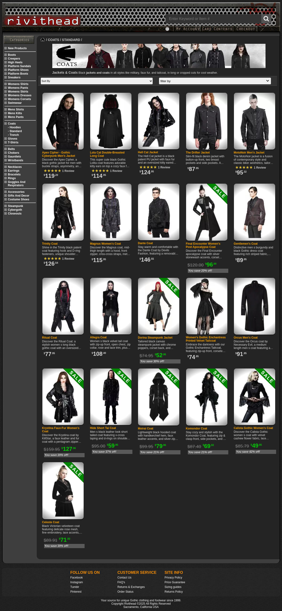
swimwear (15, 103)
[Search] (218, 19)
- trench (13, 135)
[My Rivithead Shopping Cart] (217, 31)
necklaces (15, 167)
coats (12, 123)
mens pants (16, 117)
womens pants (18, 87)
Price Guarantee (175, 582)
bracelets (14, 174)
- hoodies (14, 127)
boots (12, 55)
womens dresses (20, 95)
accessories (16, 192)
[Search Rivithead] (266, 19)
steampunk (15, 206)
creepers (14, 58)
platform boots (18, 73)
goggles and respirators (16, 183)
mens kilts (15, 113)
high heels (15, 62)
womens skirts (18, 91)
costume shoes (18, 199)
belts (11, 149)
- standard (15, 131)
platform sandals (19, 66)
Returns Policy (174, 591)
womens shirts (18, 84)
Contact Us (124, 577)
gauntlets (14, 156)
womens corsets (19, 99)
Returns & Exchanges (131, 587)
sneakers (14, 77)
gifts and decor (18, 195)
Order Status (126, 591)
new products (17, 48)
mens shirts (16, 109)
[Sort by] (97, 81)
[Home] (43, 40)
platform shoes (18, 70)
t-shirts (13, 142)
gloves (12, 138)
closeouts (15, 213)
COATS (53, 40)
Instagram (76, 582)
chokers (13, 152)
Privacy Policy (173, 577)
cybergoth (15, 209)
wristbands (15, 160)
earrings (14, 170)
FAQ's (121, 582)
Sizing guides (173, 587)
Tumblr (74, 587)
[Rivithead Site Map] (19, 40)
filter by (215, 81)
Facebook (76, 577)
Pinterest (76, 591)
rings (12, 178)
